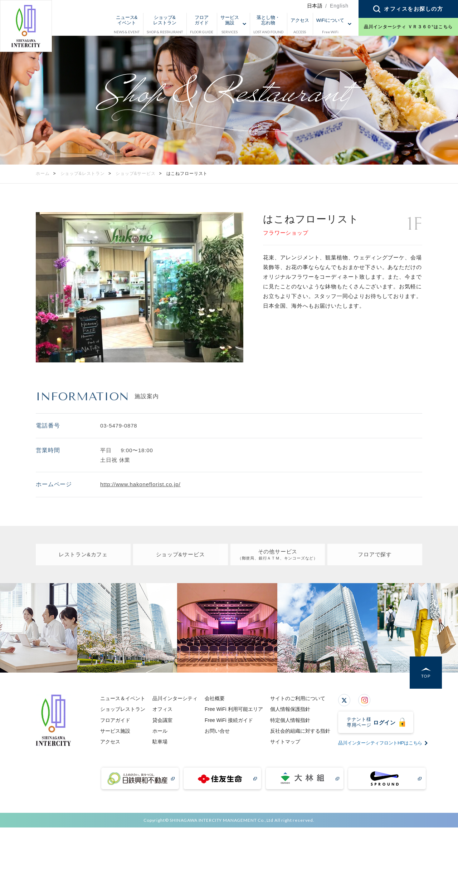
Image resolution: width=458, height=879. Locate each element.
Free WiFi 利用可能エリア (234, 709)
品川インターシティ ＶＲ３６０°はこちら (408, 26)
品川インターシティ (175, 698)
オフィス (162, 709)
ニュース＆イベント (122, 698)
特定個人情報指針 (290, 720)
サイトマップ (285, 741)
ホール (159, 731)
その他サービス (277, 554)
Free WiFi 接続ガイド (229, 720)
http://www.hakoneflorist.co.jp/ (140, 484)
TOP (425, 676)
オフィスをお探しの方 (413, 9)
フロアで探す (375, 554)
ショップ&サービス (180, 554)
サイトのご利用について (297, 698)
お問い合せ (217, 731)
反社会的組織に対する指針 (300, 731)
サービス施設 (115, 731)
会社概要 (215, 698)
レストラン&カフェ (83, 554)
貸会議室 (162, 720)
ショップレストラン (122, 709)
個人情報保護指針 (290, 709)
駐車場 (159, 741)
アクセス (110, 741)
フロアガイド (115, 720)
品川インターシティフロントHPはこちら (377, 802)
